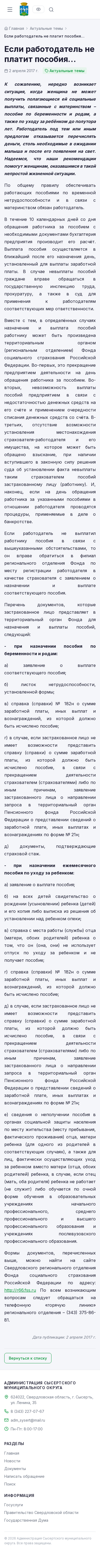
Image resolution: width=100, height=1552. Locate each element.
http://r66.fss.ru (20, 1290)
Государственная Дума (26, 1520)
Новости (12, 1461)
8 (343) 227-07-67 (27, 1411)
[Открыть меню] (9, 9)
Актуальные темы (46, 28)
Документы (15, 1468)
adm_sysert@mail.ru (28, 1420)
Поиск (9, 1484)
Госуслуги (13, 1505)
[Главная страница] (14, 28)
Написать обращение (24, 1476)
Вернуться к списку (28, 1358)
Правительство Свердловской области (41, 1512)
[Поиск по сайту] (51, 9)
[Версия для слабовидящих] (38, 9)
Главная (11, 1453)
